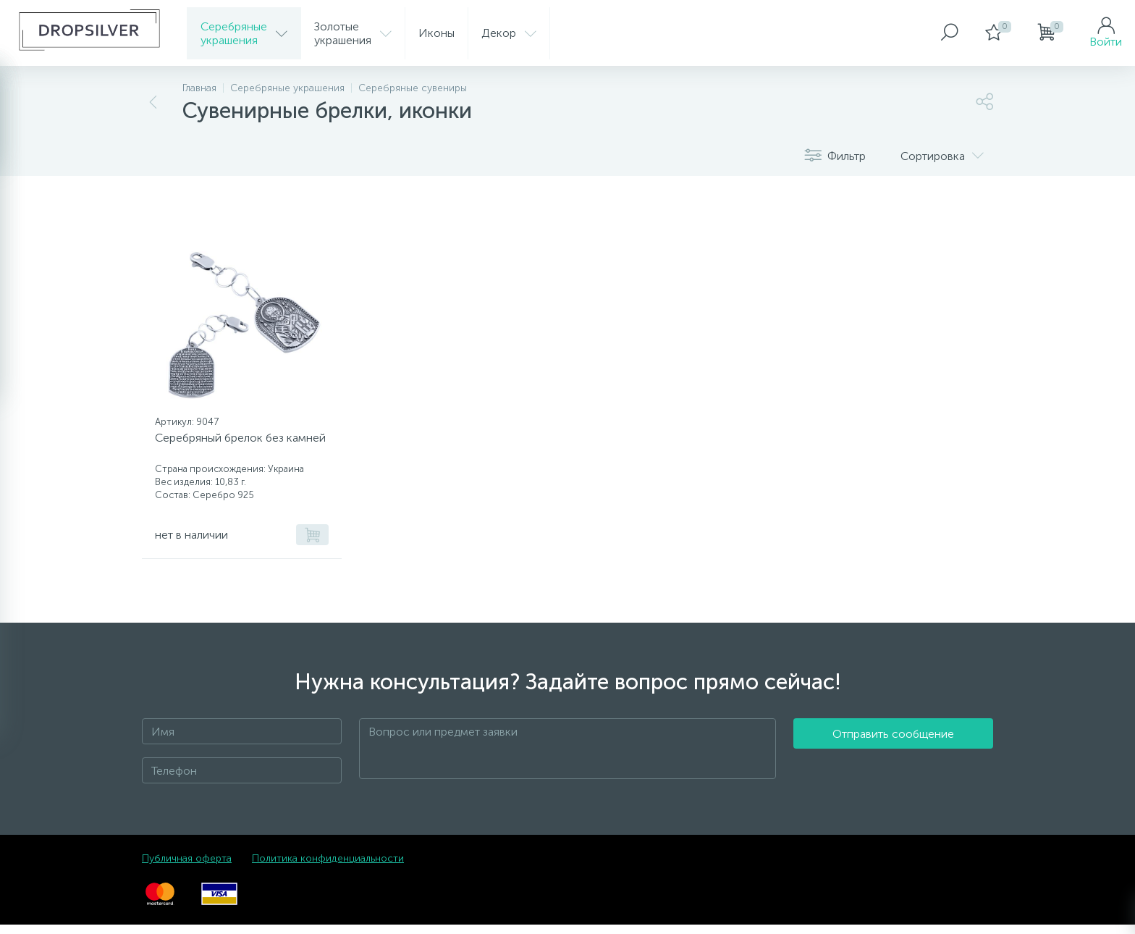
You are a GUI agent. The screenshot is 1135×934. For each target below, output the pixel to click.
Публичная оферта (187, 868)
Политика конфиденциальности (328, 868)
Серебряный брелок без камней (224, 449)
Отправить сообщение (893, 758)
